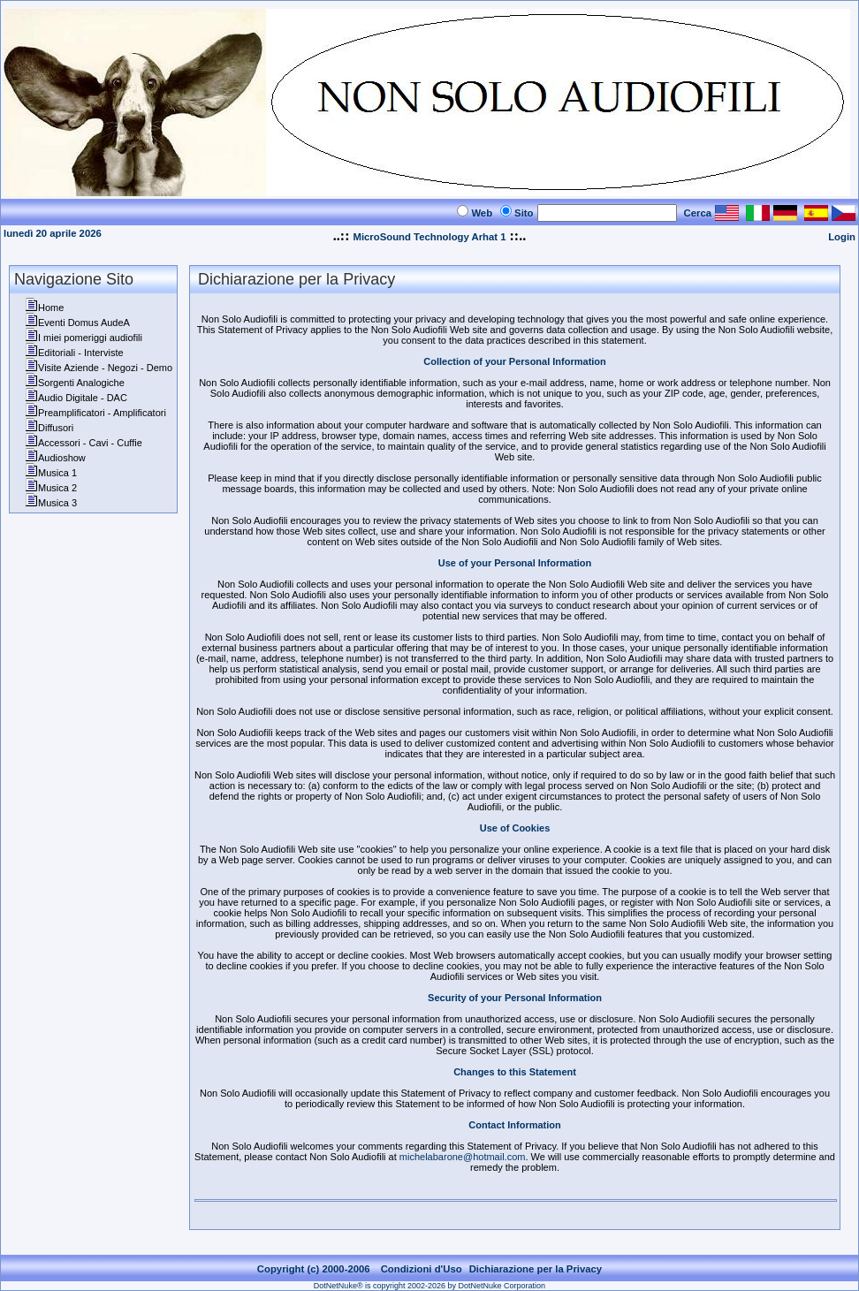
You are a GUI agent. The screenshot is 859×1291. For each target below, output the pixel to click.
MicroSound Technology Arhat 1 (429, 237)
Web (481, 213)
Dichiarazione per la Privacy (536, 1269)
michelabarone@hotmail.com (462, 1156)
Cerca (698, 213)
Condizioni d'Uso (421, 1269)
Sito (523, 213)
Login (841, 237)
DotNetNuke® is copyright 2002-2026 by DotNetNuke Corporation (429, 1285)
